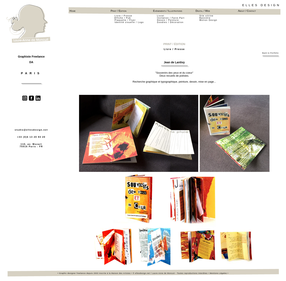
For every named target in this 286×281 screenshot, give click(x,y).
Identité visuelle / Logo (129, 22)
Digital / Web (202, 10)
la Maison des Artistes (120, 273)
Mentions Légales (218, 273)
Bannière (205, 18)
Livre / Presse (123, 16)
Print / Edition (119, 10)
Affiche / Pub (123, 18)
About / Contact (247, 10)
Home (72, 10)
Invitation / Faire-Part (171, 18)
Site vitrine (206, 16)
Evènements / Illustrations (168, 10)
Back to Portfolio (270, 53)
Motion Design (208, 20)
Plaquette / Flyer (125, 20)
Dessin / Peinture (168, 20)
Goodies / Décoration (170, 22)
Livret (160, 16)
